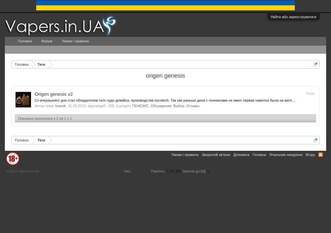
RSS (320, 154)
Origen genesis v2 (54, 94)
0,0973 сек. (141, 171)
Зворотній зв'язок (216, 155)
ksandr (60, 106)
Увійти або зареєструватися (293, 17)
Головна (25, 41)
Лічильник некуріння (286, 155)
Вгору (310, 155)
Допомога (241, 155)
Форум (46, 41)
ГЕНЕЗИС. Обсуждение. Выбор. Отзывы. (166, 106)
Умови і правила (75, 41)
